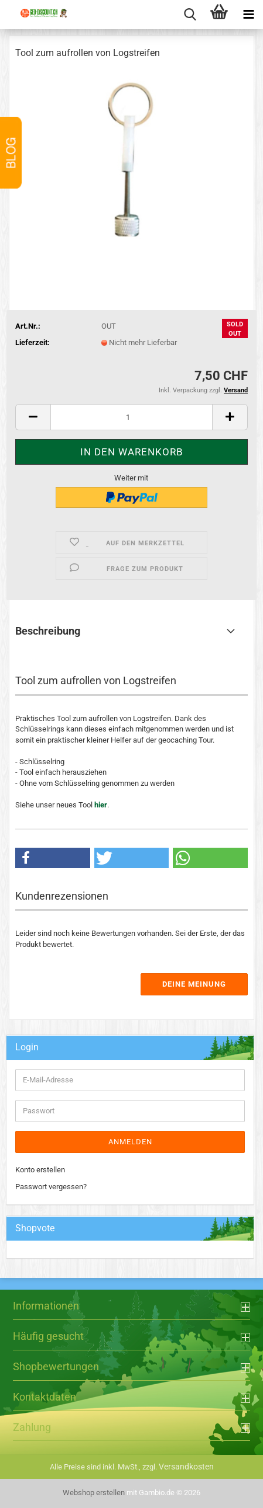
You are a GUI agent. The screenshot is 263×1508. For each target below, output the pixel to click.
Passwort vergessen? (51, 1186)
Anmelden (130, 1141)
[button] (32, 417)
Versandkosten (186, 1466)
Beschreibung (47, 631)
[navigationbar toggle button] (248, 14)
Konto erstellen (40, 1169)
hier (100, 804)
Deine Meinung (194, 984)
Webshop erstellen (94, 1492)
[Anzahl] (131, 417)
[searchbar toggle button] (189, 14)
